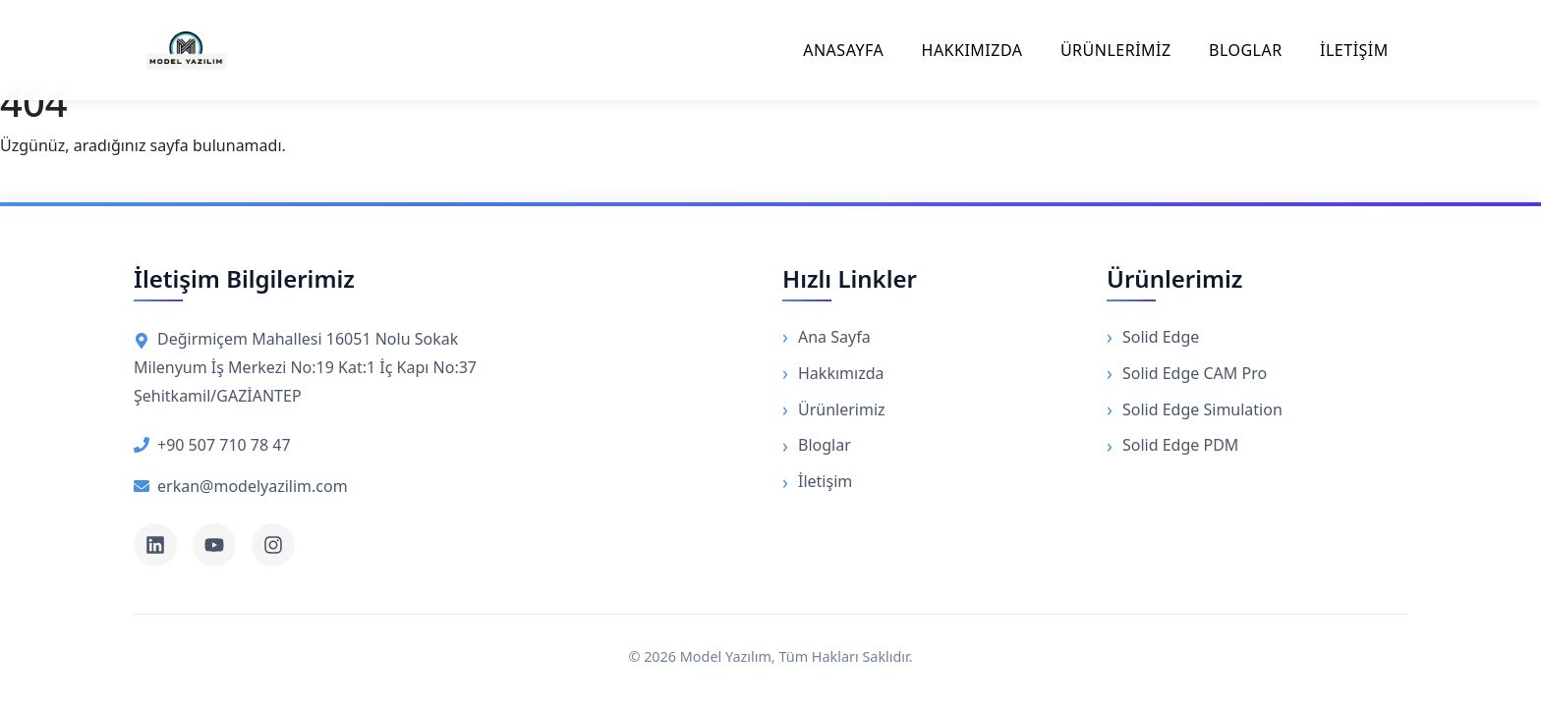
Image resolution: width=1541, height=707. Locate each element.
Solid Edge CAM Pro (1194, 373)
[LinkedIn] (155, 545)
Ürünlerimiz (841, 409)
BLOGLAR (1246, 50)
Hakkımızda (841, 373)
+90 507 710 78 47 (212, 445)
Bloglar (824, 445)
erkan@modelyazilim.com (241, 486)
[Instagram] (273, 545)
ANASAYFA (843, 50)
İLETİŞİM (1354, 50)
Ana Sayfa (834, 337)
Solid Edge (1160, 337)
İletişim (825, 481)
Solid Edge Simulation (1202, 409)
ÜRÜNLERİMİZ (1115, 50)
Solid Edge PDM (1180, 445)
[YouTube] (214, 545)
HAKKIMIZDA (972, 50)
